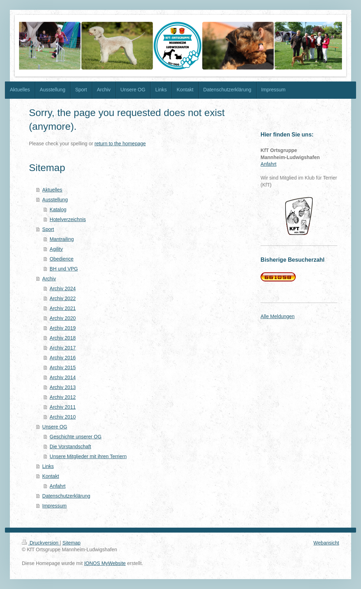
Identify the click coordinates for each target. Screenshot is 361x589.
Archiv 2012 (63, 397)
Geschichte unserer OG (76, 436)
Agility (56, 249)
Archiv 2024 (63, 288)
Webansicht (326, 543)
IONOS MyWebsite (105, 563)
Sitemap (71, 543)
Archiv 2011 (63, 407)
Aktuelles (52, 190)
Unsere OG (54, 427)
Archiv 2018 (63, 338)
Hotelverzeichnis (68, 219)
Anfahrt (58, 486)
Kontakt (50, 476)
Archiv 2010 (63, 417)
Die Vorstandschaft (70, 446)
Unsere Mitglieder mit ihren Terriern (88, 456)
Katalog (58, 209)
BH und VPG (64, 269)
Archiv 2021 (63, 308)
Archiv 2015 (63, 367)
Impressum (54, 506)
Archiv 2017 (63, 348)
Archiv (49, 278)
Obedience (62, 259)
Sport (48, 229)
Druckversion (41, 543)
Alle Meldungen (278, 316)
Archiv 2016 (63, 357)
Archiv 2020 (63, 318)
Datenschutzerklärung (66, 496)
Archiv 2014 (63, 377)
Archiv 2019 (63, 328)
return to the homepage (120, 143)
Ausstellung (55, 199)
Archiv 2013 (63, 387)
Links (48, 466)
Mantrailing (62, 239)
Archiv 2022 (63, 298)
